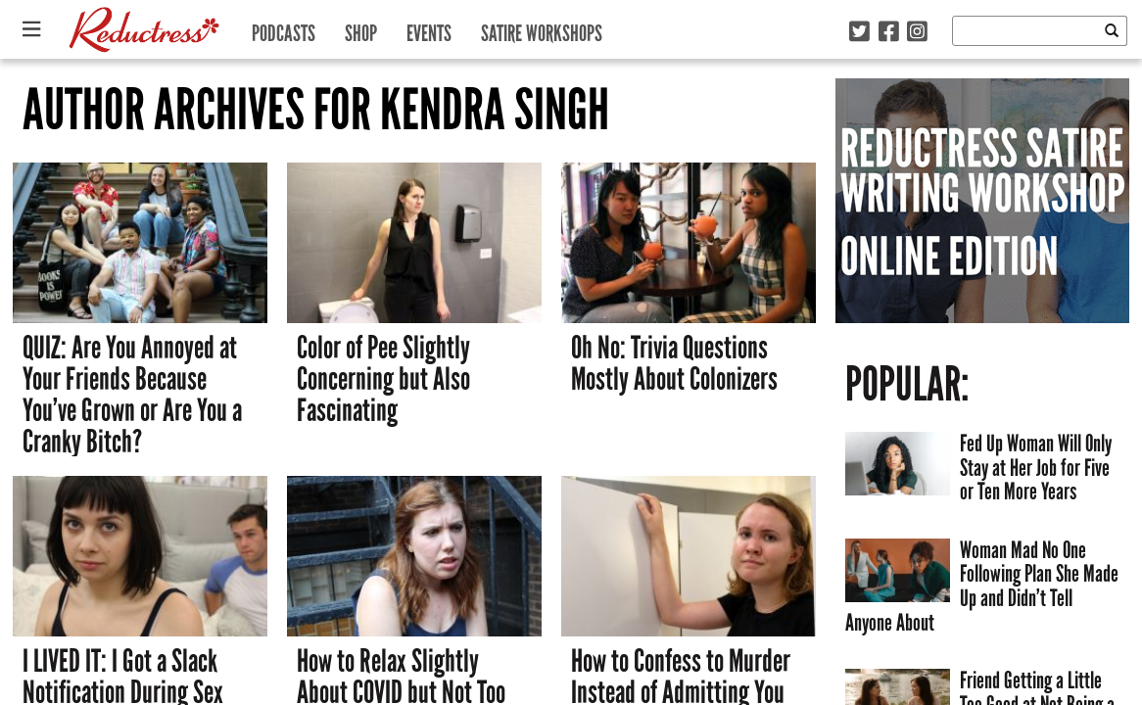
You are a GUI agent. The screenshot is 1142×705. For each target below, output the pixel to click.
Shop (361, 29)
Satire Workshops (541, 29)
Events (429, 29)
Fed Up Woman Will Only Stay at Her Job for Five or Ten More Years (1036, 467)
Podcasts (283, 29)
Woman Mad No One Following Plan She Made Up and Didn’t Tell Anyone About (981, 586)
